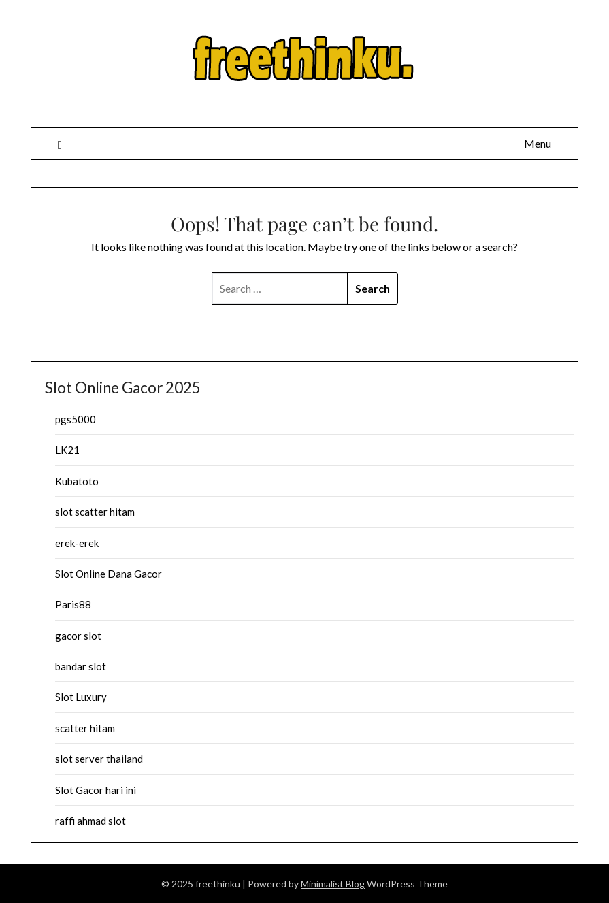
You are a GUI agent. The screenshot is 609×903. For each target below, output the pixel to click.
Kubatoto (77, 481)
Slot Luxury (81, 697)
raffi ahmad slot (90, 821)
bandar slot (80, 666)
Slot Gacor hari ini (95, 790)
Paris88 (73, 604)
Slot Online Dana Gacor (108, 574)
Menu (537, 143)
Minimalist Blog (333, 883)
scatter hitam (85, 728)
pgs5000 (75, 419)
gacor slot (78, 635)
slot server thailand (99, 759)
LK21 (67, 450)
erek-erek (77, 543)
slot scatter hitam (95, 512)
